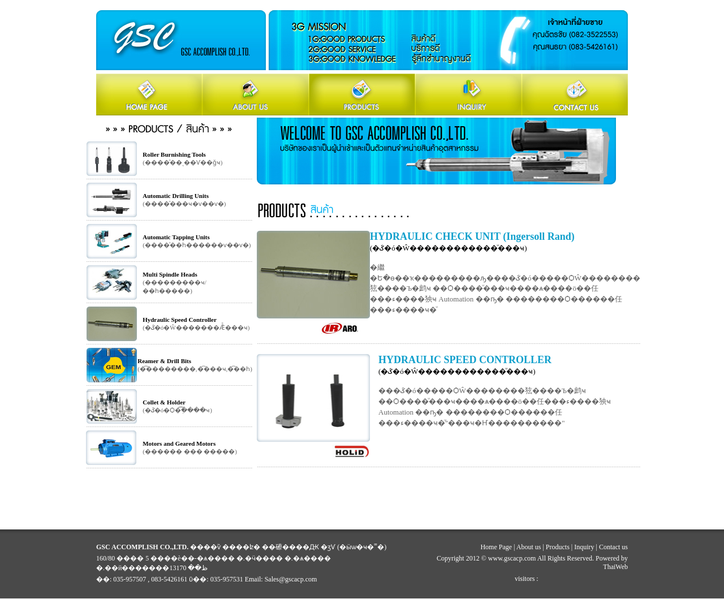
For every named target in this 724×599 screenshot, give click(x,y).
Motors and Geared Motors (179, 443)
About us (528, 547)
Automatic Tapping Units (176, 237)
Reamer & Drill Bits (164, 360)
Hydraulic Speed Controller (180, 319)
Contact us (613, 547)
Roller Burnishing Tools (174, 154)
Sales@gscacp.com (291, 579)
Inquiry (584, 547)
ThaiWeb (615, 567)
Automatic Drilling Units (176, 195)
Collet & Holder (164, 402)
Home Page (496, 547)
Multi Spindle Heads (170, 274)
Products (558, 547)
